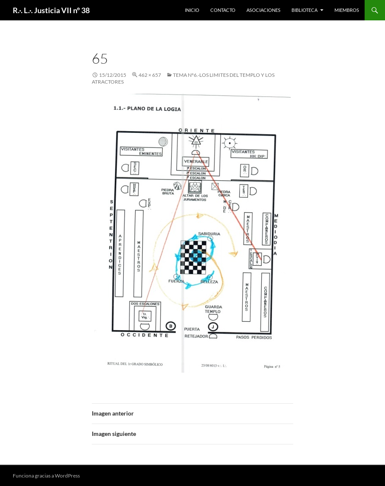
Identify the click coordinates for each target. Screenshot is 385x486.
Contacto (222, 10)
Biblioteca (304, 10)
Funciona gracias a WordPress (46, 475)
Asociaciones (263, 10)
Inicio (192, 10)
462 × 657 (150, 75)
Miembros (346, 10)
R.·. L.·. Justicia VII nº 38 (51, 10)
